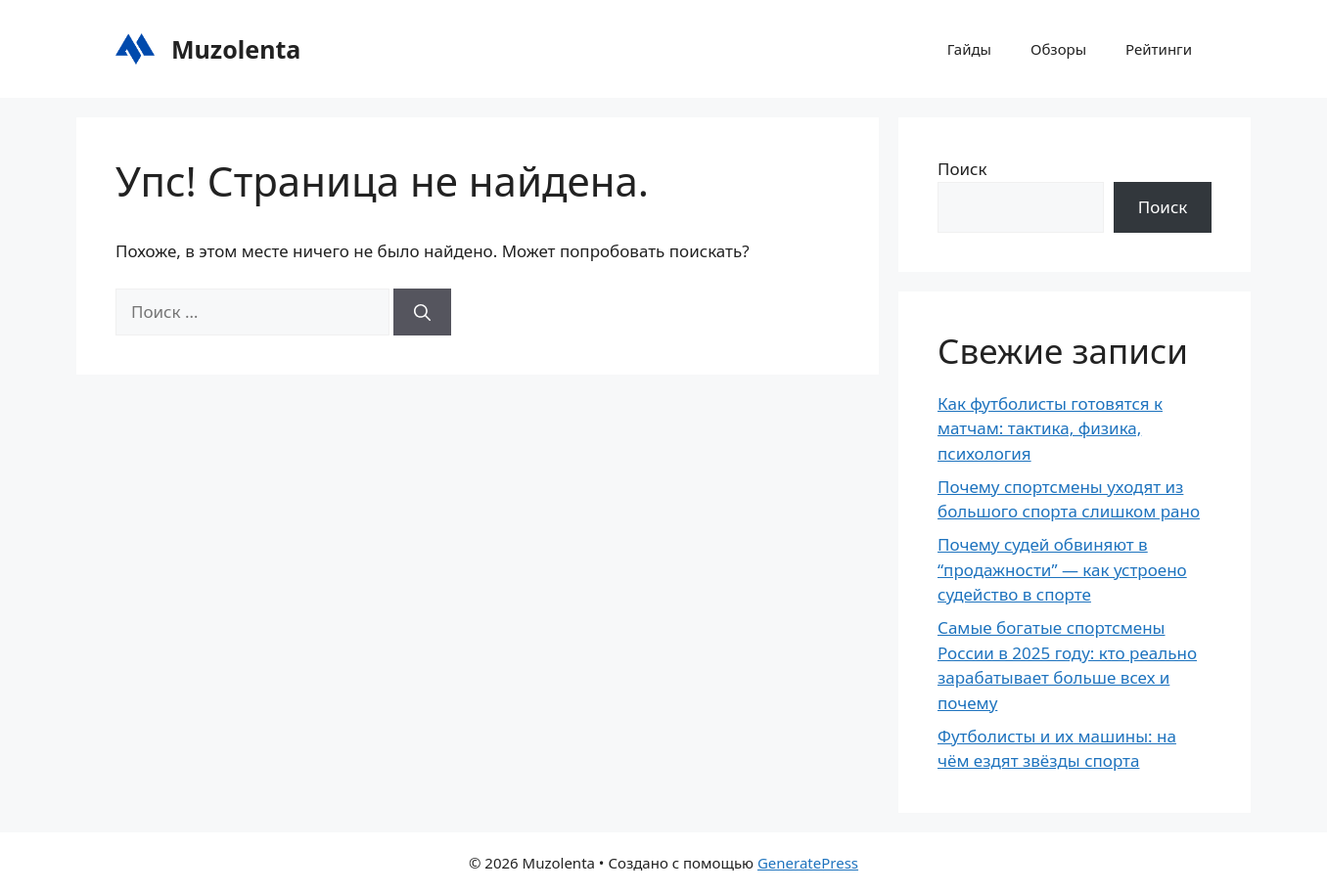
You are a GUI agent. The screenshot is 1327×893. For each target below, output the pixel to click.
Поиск (962, 168)
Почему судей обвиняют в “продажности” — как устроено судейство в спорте (1062, 569)
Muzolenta (235, 49)
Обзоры (1058, 49)
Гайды (969, 49)
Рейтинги (1158, 49)
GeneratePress (807, 862)
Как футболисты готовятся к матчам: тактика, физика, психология (1050, 428)
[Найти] (422, 312)
